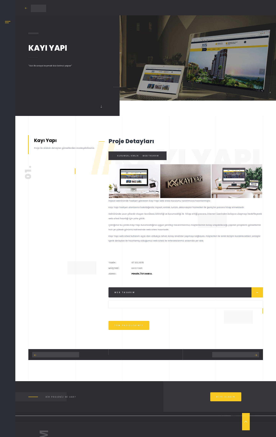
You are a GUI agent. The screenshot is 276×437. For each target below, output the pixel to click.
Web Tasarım (151, 155)
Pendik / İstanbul (141, 273)
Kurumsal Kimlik (128, 155)
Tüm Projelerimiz (128, 325)
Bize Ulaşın (225, 396)
